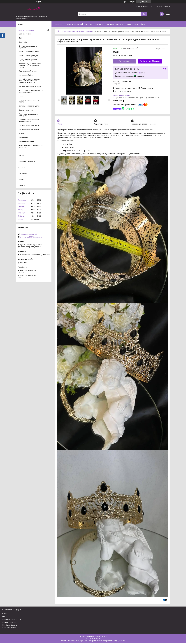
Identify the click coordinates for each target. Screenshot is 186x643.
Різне (21, 96)
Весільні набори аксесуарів (30, 87)
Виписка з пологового (11, 628)
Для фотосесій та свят (28, 71)
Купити (125, 61)
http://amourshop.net (28, 234)
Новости (21, 185)
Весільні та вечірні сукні (28, 56)
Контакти (99, 24)
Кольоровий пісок (26, 75)
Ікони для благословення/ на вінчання (30, 146)
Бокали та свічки (9, 622)
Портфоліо (22, 173)
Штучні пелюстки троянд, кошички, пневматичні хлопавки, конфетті (29, 81)
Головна (58, 24)
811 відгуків (131, 2)
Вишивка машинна (26, 142)
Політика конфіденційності (116, 641)
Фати (21, 38)
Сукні (4, 613)
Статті (20, 179)
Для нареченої (25, 34)
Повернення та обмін (135, 24)
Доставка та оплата (114, 24)
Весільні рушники (26, 110)
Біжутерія (23, 42)
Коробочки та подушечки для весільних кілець (31, 91)
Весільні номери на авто (29, 125)
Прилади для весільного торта (29, 101)
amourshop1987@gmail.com (31, 237)
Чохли (21, 133)
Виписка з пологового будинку (28, 47)
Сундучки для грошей (28, 60)
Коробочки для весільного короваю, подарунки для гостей (30, 65)
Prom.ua (104, 636)
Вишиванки (23, 137)
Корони (89, 31)
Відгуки (21, 167)
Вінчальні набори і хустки (29, 106)
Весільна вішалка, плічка (29, 129)
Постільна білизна (9, 625)
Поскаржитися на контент (97, 641)
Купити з (151, 61)
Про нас (89, 24)
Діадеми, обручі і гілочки (74, 31)
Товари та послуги (72, 24)
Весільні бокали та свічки (29, 52)
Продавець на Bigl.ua (93, 639)
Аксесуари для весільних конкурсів (29, 115)
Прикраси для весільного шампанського (29, 120)
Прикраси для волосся (11, 619)
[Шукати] (144, 14)
